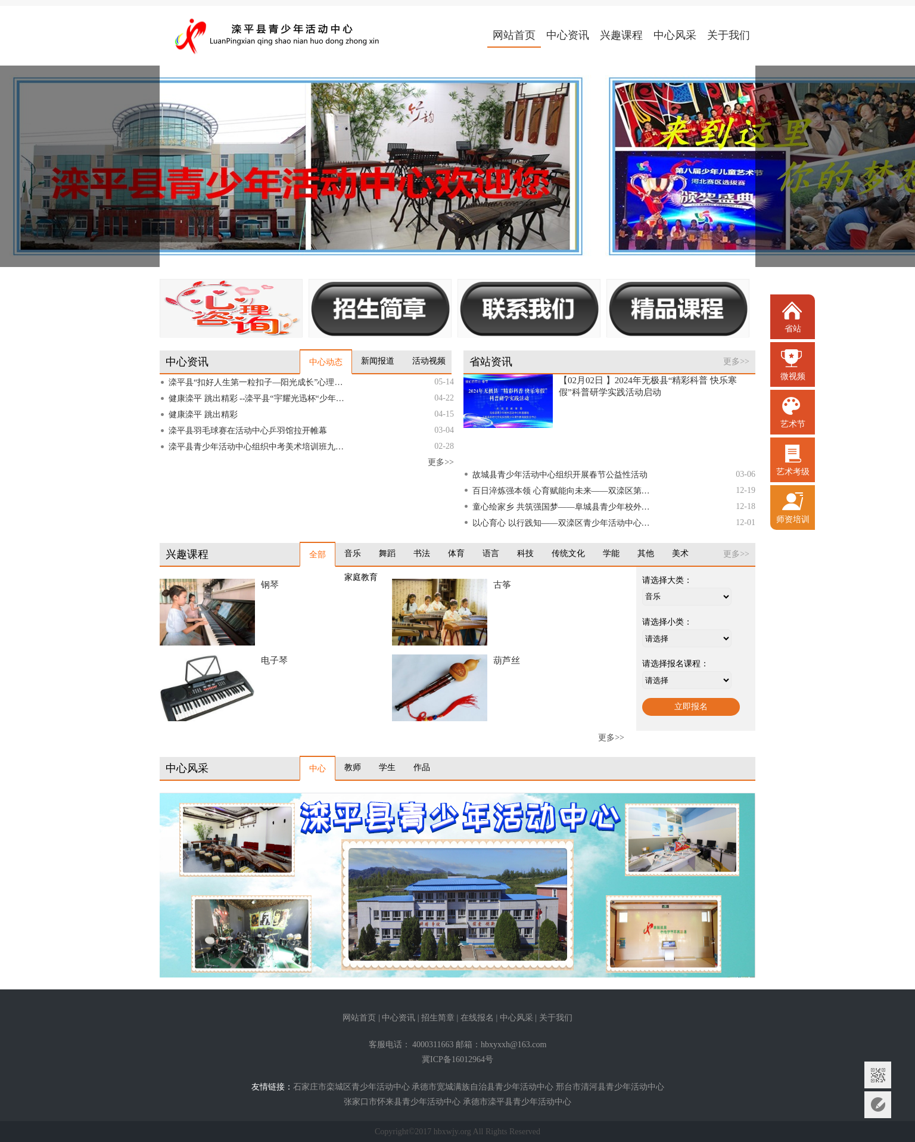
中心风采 (674, 35)
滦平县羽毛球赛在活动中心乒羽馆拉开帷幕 (248, 430)
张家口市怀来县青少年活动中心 (402, 1101)
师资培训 (793, 519)
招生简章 (438, 1017)
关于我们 (728, 35)
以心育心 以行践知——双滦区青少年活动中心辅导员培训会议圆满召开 (563, 523)
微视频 (792, 376)
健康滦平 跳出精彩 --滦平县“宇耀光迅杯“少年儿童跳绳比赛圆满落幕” (259, 398)
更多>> (441, 462)
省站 (793, 328)
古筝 (502, 584)
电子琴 (274, 660)
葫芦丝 (506, 660)
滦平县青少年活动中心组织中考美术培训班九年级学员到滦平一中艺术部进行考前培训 (259, 446)
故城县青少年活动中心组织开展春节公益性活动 (560, 474)
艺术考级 (793, 471)
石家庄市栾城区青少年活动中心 (351, 1086)
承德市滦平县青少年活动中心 (517, 1101)
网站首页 (514, 35)
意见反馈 (877, 1104)
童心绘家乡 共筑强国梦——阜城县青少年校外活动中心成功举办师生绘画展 (563, 506)
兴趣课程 (621, 35)
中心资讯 (567, 35)
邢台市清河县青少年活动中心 (610, 1086)
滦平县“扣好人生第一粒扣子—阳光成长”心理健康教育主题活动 (259, 382)
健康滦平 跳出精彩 (203, 414)
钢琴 (270, 584)
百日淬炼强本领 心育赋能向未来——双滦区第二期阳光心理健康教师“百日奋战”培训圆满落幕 (563, 490)
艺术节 (792, 424)
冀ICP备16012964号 (457, 1059)
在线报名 (477, 1017)
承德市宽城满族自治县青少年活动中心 (482, 1086)
